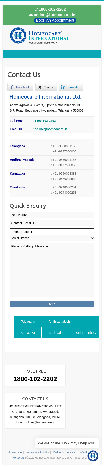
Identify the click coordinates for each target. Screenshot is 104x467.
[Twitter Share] (46, 87)
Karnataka (28, 332)
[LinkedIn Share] (71, 87)
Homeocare (15, 452)
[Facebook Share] (20, 87)
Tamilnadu (55, 332)
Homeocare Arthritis (37, 452)
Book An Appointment (55, 20)
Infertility (85, 452)
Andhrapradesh (59, 321)
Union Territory (86, 332)
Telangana (28, 321)
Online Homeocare (64, 452)
